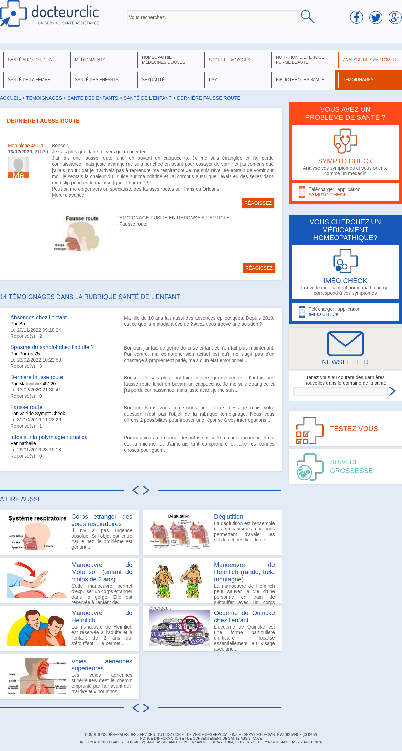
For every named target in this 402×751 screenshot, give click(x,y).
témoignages (358, 79)
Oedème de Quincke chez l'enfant (244, 617)
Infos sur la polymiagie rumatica (49, 437)
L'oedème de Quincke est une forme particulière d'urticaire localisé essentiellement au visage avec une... (212, 630)
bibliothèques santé (300, 79)
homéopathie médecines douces (163, 60)
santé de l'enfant (147, 98)
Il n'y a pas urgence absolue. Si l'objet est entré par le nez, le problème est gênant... (69, 531)
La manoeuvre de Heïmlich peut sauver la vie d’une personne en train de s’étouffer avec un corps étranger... (212, 582)
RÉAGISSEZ (258, 203)
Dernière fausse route (36, 377)
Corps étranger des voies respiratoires (101, 520)
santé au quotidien (30, 59)
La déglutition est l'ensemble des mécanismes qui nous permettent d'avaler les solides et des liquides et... (212, 531)
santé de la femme (29, 79)
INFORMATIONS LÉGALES (101, 742)
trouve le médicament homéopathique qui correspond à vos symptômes (345, 272)
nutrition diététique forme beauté (300, 60)
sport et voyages (229, 59)
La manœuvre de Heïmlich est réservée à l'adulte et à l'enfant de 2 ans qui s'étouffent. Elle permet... (69, 628)
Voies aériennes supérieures (101, 665)
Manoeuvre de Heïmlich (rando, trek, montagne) (244, 572)
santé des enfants (97, 79)
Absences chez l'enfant (38, 317)
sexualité (153, 79)
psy (213, 79)
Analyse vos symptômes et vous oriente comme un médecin (345, 152)
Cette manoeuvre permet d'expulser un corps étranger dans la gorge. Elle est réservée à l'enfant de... (69, 582)
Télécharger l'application (345, 192)
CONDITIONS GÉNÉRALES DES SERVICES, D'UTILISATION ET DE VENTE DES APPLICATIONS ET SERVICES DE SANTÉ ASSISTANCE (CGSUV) (201, 735)
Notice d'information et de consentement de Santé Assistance (201, 738)
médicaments (90, 59)
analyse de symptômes (369, 59)
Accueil (10, 98)
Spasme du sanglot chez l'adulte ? (52, 347)
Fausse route (134, 224)
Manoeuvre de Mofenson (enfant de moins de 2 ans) (101, 572)
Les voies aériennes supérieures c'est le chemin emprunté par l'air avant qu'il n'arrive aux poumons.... (69, 676)
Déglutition (228, 516)
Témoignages (44, 98)
